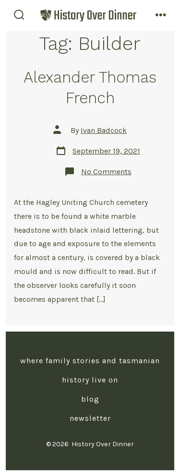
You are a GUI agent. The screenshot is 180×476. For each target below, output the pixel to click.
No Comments (106, 171)
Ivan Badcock (104, 130)
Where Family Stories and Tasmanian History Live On (90, 370)
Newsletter (90, 418)
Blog (90, 399)
